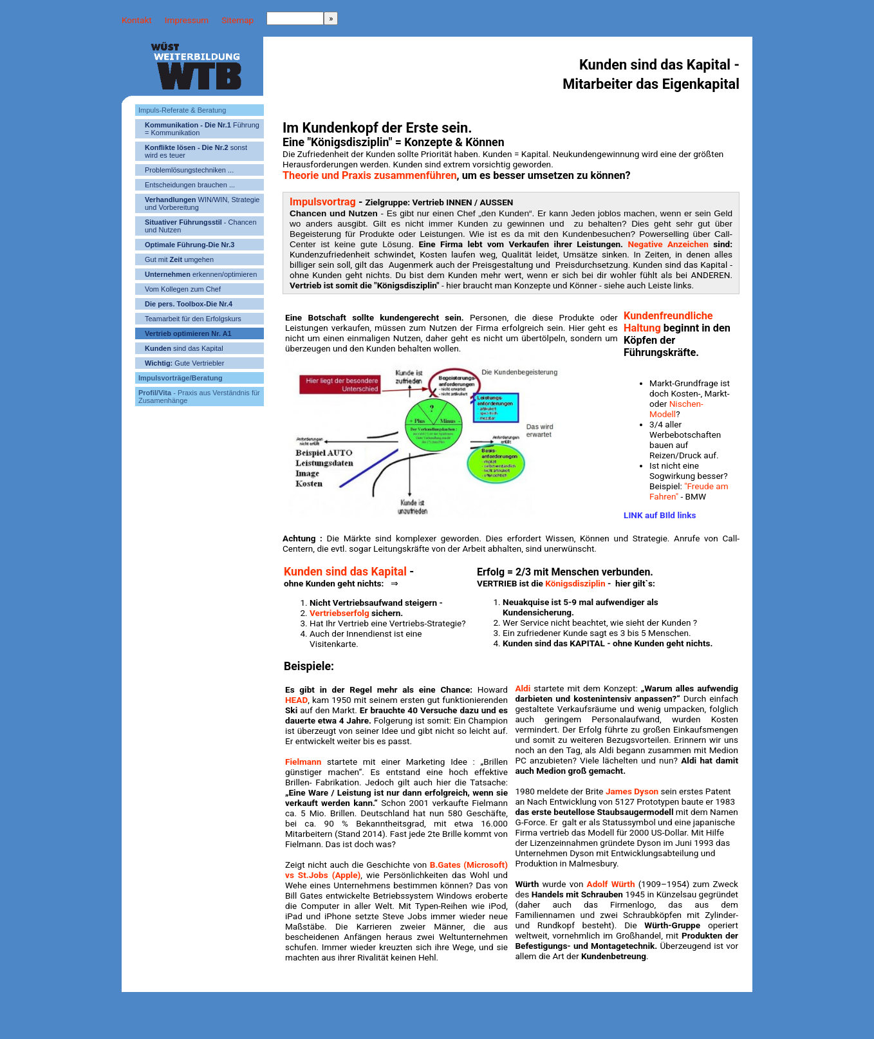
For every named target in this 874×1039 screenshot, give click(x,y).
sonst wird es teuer (196, 151)
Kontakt (137, 20)
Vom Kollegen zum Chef (183, 289)
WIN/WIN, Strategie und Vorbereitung (202, 203)
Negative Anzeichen (668, 244)
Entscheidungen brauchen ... (190, 185)
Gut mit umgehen (179, 259)
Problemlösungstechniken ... (189, 170)
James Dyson (632, 791)
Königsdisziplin (575, 583)
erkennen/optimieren (201, 274)
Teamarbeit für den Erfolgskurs (193, 319)
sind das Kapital (184, 348)
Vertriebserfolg (340, 613)
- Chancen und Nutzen (201, 226)
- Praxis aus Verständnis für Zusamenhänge (199, 396)
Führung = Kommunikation (202, 128)
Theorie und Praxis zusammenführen (370, 175)
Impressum (187, 20)
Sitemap (237, 20)
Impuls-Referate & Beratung (182, 110)
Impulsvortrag (323, 202)
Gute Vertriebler (184, 363)
